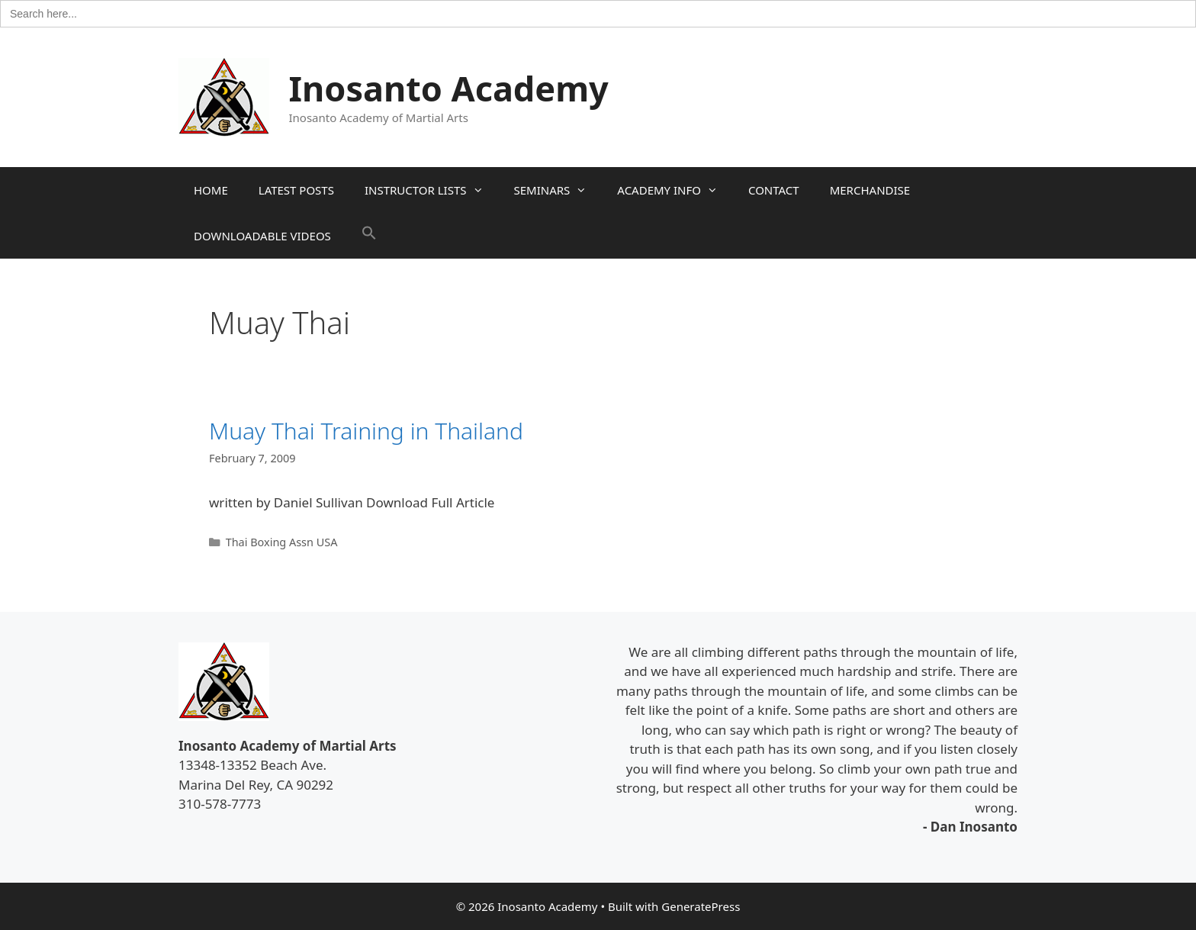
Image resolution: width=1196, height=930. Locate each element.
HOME (211, 190)
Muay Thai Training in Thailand (366, 430)
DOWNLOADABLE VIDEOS (262, 235)
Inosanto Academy (449, 88)
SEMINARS (558, 190)
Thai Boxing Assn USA (282, 542)
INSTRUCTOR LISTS (432, 190)
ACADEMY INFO (675, 190)
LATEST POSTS (296, 190)
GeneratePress (700, 906)
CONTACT (773, 190)
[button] (369, 236)
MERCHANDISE (870, 190)
